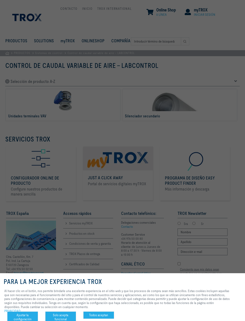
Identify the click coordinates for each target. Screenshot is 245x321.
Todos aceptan (98, 315)
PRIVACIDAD (12, 311)
